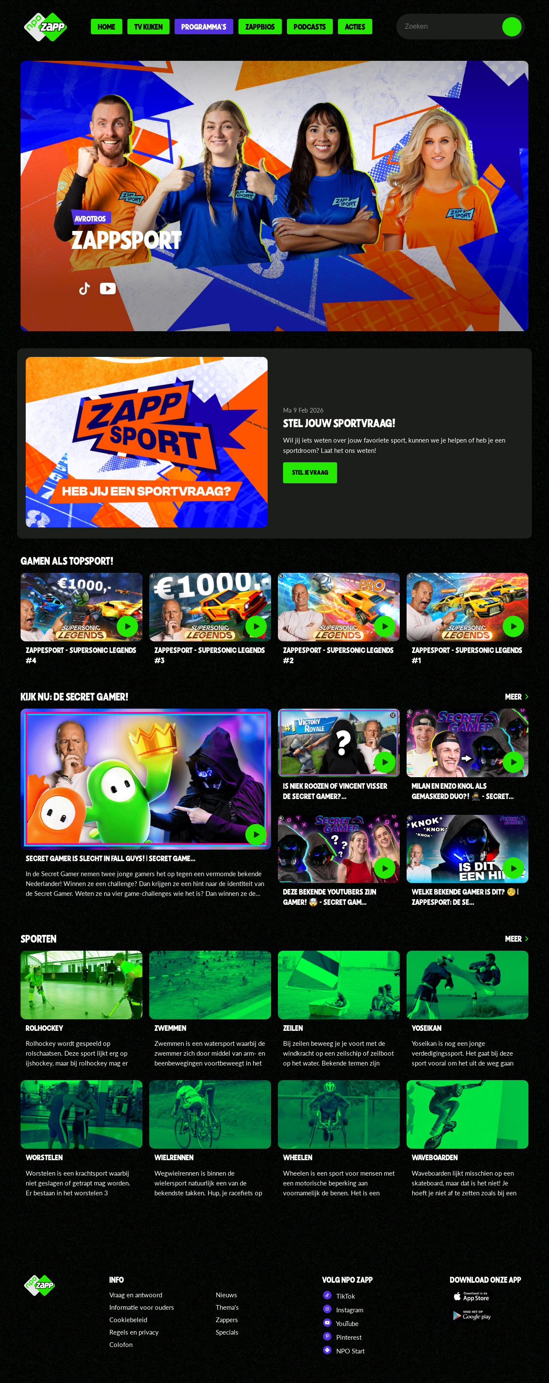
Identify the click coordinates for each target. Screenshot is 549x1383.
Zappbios (260, 26)
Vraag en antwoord (135, 1295)
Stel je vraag (311, 472)
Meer (513, 696)
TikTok (338, 1295)
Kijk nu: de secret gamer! (75, 697)
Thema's (227, 1307)
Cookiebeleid (128, 1319)
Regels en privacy (134, 1332)
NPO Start (343, 1350)
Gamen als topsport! (67, 561)
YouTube (340, 1322)
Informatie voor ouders (141, 1307)
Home (106, 26)
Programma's (203, 26)
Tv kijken (148, 26)
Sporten (39, 939)
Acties (355, 26)
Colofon (121, 1344)
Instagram (342, 1309)
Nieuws (226, 1295)
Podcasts (310, 26)
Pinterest (342, 1336)
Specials (227, 1332)
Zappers (227, 1319)
